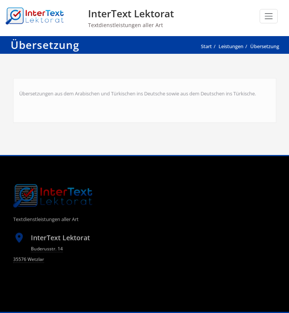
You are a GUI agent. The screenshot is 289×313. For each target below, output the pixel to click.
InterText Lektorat (131, 13)
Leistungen (229, 46)
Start (204, 46)
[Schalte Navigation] (269, 16)
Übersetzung (263, 46)
